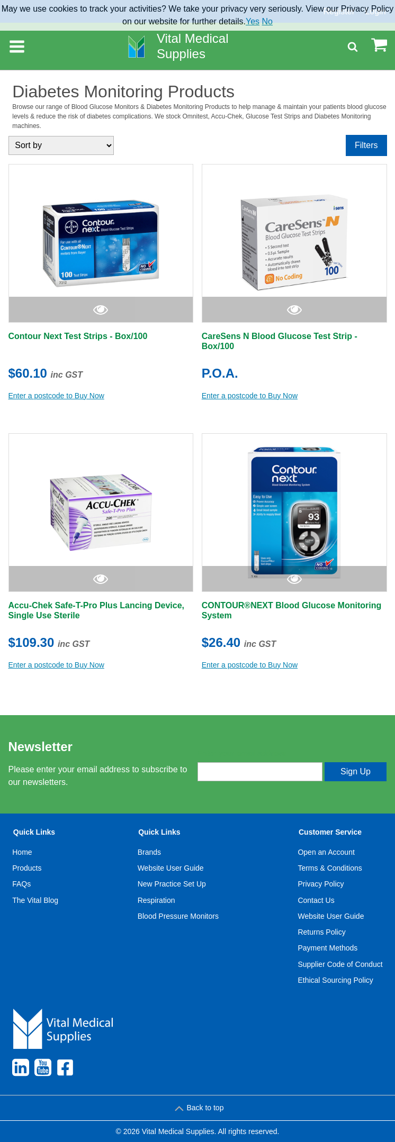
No (267, 21)
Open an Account (326, 852)
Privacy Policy (321, 884)
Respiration (156, 900)
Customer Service (330, 832)
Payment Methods (327, 948)
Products (26, 868)
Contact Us (316, 900)
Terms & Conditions (330, 868)
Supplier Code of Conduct (340, 964)
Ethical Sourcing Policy (335, 980)
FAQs (21, 884)
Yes (252, 21)
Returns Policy (321, 932)
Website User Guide (171, 868)
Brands (149, 852)
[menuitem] (35, 908)
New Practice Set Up (172, 884)
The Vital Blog (35, 900)
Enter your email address (242, 753)
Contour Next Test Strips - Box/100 (78, 336)
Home (22, 852)
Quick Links (34, 832)
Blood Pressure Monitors (178, 916)
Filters (366, 145)
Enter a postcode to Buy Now (56, 395)
